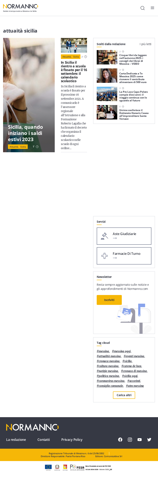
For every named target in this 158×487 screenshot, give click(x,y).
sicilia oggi (130, 376)
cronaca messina (109, 361)
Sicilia (23, 146)
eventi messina (135, 356)
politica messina (109, 376)
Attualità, (14, 146)
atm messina (136, 386)
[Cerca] (142, 8)
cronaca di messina (135, 371)
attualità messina (110, 356)
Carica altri (124, 395)
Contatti (43, 439)
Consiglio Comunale (111, 386)
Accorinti (134, 381)
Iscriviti (109, 300)
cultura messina (108, 366)
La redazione (16, 439)
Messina (104, 351)
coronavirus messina (111, 381)
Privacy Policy (71, 439)
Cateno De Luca (132, 366)
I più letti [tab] (145, 44)
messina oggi (122, 351)
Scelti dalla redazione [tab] (111, 44)
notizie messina (108, 371)
